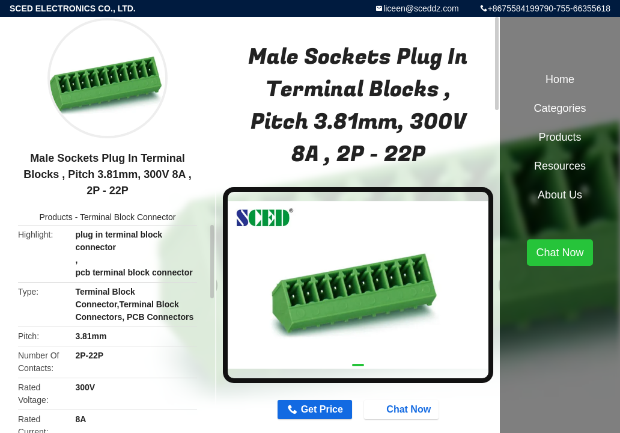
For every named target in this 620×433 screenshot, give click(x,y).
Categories (559, 108)
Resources (560, 166)
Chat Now (402, 409)
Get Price (322, 409)
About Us (560, 195)
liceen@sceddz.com (421, 8)
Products (56, 217)
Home (560, 79)
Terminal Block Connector (128, 217)
